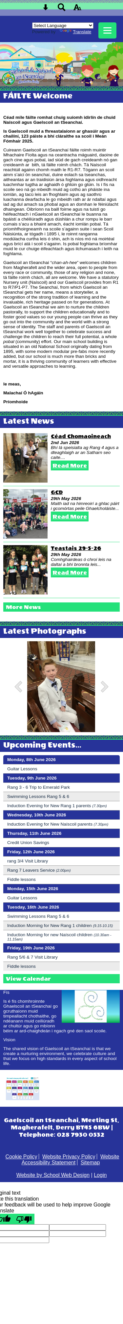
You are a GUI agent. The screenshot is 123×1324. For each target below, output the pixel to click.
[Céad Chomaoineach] (25, 458)
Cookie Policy (21, 1156)
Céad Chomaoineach (81, 436)
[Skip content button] (45, 9)
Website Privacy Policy (68, 1156)
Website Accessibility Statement (70, 1159)
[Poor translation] (23, 1219)
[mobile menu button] (107, 30)
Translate (75, 31)
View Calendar (28, 978)
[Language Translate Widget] (62, 25)
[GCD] (25, 514)
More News (23, 607)
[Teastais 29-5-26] (25, 570)
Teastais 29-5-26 (76, 548)
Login (100, 1175)
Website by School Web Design (53, 1175)
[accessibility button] (77, 9)
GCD (57, 492)
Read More (69, 465)
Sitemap (90, 1162)
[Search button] (61, 9)
